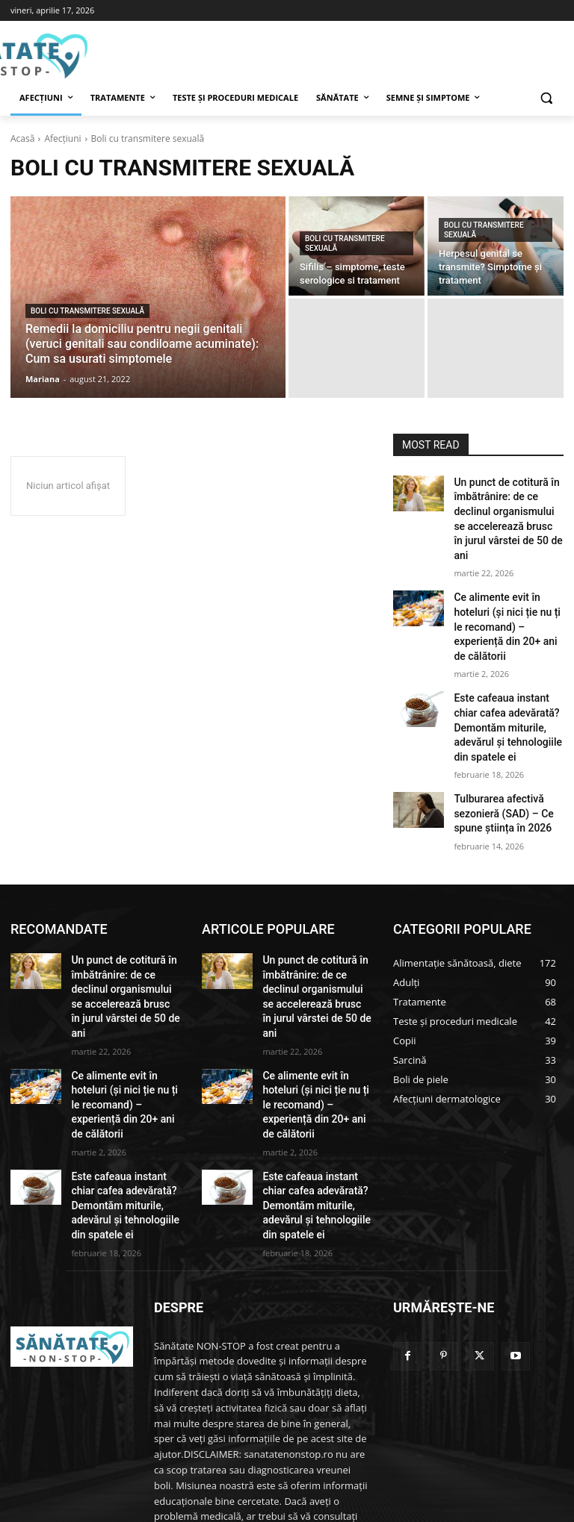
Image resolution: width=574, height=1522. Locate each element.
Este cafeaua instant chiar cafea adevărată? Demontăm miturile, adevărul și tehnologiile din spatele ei (507, 674)
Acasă (22, 138)
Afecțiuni (62, 138)
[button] (546, 98)
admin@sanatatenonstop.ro (298, 1455)
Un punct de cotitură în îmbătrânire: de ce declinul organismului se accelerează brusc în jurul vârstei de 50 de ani (507, 506)
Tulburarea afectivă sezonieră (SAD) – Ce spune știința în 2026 (496, 752)
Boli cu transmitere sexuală (87, 311)
